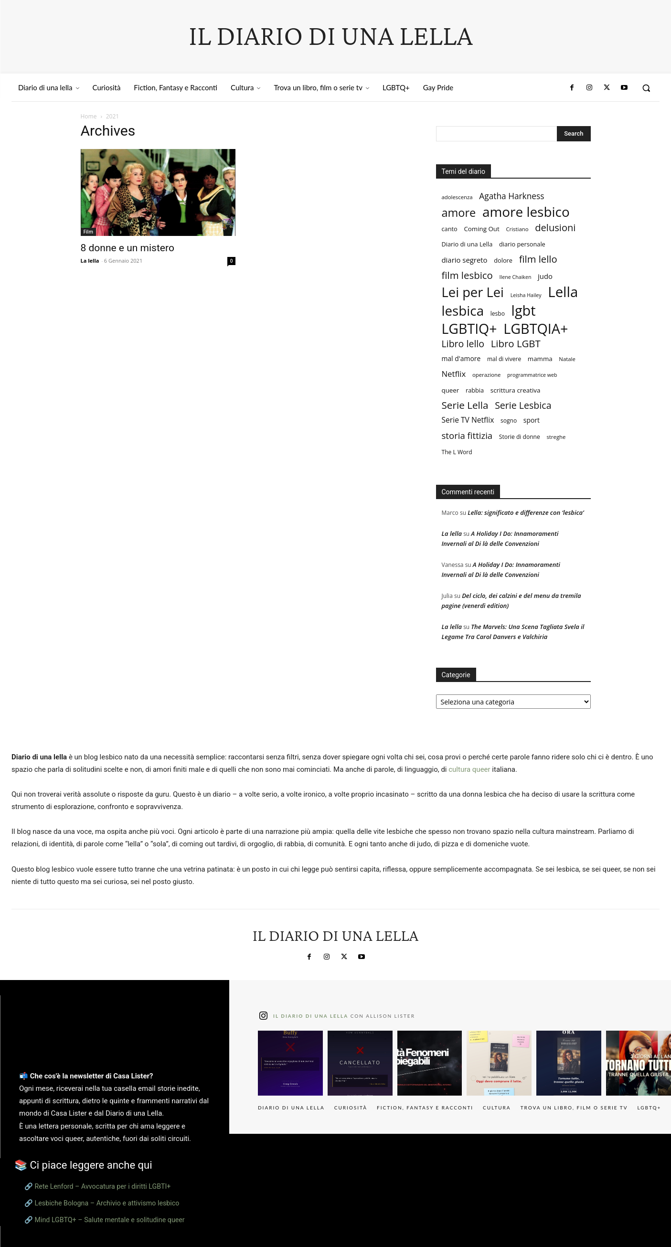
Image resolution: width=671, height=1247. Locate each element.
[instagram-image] (290, 1063)
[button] (646, 88)
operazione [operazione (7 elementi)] (486, 374)
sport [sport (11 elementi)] (531, 420)
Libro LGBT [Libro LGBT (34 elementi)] (516, 344)
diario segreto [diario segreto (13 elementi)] (465, 260)
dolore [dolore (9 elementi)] (503, 260)
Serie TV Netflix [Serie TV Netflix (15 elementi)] (468, 420)
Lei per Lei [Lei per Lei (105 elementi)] (473, 292)
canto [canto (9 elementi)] (450, 228)
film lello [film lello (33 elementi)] (538, 259)
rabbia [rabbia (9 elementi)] (475, 390)
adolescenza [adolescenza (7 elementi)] (457, 197)
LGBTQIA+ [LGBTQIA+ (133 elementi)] (535, 328)
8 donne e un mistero (127, 248)
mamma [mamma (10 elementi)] (540, 358)
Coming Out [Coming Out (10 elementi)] (481, 228)
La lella (90, 260)
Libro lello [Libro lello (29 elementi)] (463, 344)
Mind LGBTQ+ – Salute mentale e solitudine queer (110, 1220)
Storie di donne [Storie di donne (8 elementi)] (519, 437)
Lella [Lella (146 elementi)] (563, 292)
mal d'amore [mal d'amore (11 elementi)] (461, 358)
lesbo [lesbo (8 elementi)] (497, 313)
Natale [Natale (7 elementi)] (567, 358)
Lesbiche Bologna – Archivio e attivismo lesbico (107, 1203)
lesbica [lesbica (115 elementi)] (463, 311)
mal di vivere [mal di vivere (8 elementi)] (504, 359)
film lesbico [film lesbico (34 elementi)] (467, 275)
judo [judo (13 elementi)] (545, 276)
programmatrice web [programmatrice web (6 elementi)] (532, 375)
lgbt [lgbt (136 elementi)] (523, 310)
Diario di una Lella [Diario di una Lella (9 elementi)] (467, 244)
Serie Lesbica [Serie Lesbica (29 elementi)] (523, 405)
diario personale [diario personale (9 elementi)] (522, 244)
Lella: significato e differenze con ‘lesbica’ (526, 512)
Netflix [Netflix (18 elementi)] (454, 374)
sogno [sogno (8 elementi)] (509, 420)
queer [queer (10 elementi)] (450, 390)
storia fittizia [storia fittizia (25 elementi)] (467, 435)
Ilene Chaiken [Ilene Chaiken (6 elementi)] (516, 277)
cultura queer (469, 769)
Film (88, 231)
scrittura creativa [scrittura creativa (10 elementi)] (515, 390)
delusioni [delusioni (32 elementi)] (555, 228)
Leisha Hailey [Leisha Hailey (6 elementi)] (526, 295)
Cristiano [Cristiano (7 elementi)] (517, 229)
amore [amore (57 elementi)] (459, 213)
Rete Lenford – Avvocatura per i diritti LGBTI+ (103, 1186)
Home (89, 116)
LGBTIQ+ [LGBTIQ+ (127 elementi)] (469, 329)
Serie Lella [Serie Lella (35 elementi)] (465, 405)
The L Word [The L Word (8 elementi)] (457, 452)
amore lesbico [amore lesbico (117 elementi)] (526, 212)
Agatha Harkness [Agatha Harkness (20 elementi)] (511, 196)
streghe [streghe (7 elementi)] (555, 436)
